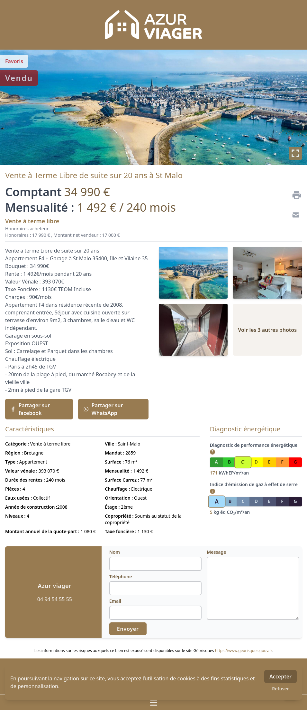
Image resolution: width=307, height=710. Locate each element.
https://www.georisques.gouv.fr (243, 650)
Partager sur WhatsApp (103, 409)
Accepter (280, 676)
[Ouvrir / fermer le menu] (153, 702)
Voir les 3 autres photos (267, 329)
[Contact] (294, 216)
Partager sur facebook (30, 409)
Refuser (280, 689)
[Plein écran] (295, 153)
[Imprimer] (294, 195)
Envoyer (128, 628)
